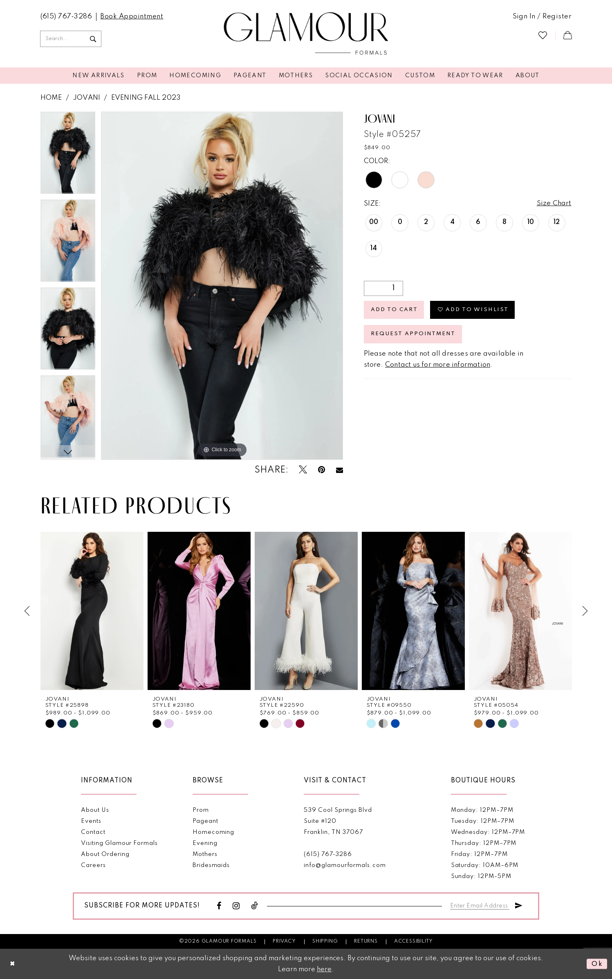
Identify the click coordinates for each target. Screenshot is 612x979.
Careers (93, 865)
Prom (201, 810)
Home (51, 97)
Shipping (325, 941)
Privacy (284, 941)
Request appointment (413, 334)
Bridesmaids (211, 865)
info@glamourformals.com (345, 865)
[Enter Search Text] (70, 39)
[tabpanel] (67, 155)
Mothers (205, 854)
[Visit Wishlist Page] (542, 35)
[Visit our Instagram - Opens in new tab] (236, 905)
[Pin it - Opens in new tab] (321, 470)
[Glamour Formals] (306, 34)
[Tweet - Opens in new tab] (302, 470)
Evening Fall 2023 (146, 97)
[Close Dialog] (12, 964)
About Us (95, 810)
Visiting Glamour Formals (119, 843)
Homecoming (213, 832)
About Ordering (105, 854)
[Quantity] (383, 288)
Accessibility (413, 941)
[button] (542, 16)
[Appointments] (131, 16)
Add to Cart (394, 310)
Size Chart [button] (554, 203)
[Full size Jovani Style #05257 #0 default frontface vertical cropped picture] (222, 285)
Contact (93, 832)
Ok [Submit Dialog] (597, 963)
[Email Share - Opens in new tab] (339, 470)
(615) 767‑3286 (328, 854)
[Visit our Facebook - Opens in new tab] (219, 905)
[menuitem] (66, 16)
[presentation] (91, 611)
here (324, 969)
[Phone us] (66, 16)
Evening (205, 843)
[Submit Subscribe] (518, 904)
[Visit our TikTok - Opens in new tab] (255, 906)
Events (91, 821)
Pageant (205, 821)
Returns (366, 941)
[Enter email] (480, 904)
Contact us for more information (437, 365)
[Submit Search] (93, 39)
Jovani (86, 97)
